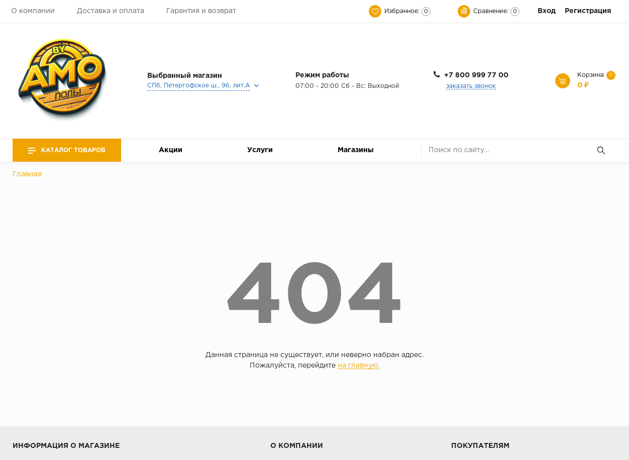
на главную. (359, 366)
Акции (170, 150)
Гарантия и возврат (201, 11)
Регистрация (588, 11)
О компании (33, 11)
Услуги (260, 150)
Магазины (356, 150)
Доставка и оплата (110, 11)
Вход (547, 11)
